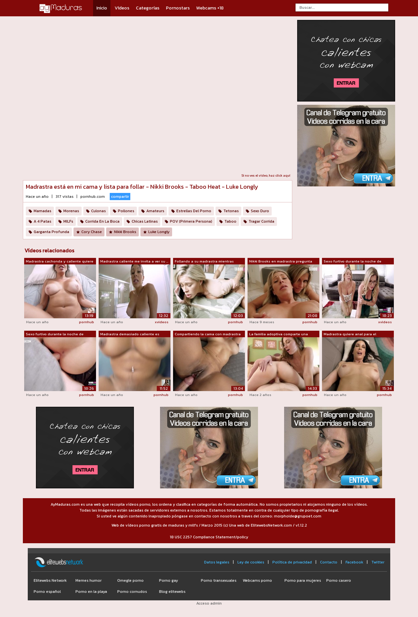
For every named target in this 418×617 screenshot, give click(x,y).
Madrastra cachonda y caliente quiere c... (59, 261)
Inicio (101, 8)
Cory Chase (91, 232)
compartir (120, 196)
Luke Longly (158, 232)
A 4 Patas (42, 221)
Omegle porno (130, 580)
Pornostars (178, 8)
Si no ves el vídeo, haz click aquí (265, 175)
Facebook (354, 562)
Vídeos (122, 8)
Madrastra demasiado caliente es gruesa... (129, 334)
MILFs (68, 221)
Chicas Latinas (145, 221)
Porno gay (168, 580)
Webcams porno (257, 580)
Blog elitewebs (172, 591)
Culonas (98, 211)
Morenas (71, 211)
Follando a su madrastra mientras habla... (204, 261)
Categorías (147, 8)
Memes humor (88, 580)
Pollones (126, 211)
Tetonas (231, 211)
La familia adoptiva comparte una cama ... (278, 334)
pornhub (86, 321)
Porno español (47, 591)
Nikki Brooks (125, 232)
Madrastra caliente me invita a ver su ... (134, 261)
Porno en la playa (91, 591)
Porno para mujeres (302, 580)
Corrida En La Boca (102, 221)
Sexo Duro (260, 211)
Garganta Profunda (51, 232)
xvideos (162, 321)
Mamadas (42, 211)
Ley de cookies (250, 562)
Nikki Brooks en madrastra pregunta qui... (280, 261)
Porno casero (338, 580)
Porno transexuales (218, 580)
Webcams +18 (210, 8)
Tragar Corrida (261, 221)
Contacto (328, 562)
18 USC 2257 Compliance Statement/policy (209, 537)
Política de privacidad (292, 562)
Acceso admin (209, 603)
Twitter (377, 562)
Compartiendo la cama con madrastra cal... (208, 334)
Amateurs (155, 211)
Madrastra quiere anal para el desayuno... (350, 334)
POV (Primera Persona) (191, 221)
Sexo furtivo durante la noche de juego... (352, 261)
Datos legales (216, 562)
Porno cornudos (132, 591)
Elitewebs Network (50, 580)
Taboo (230, 221)
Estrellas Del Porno (193, 211)
